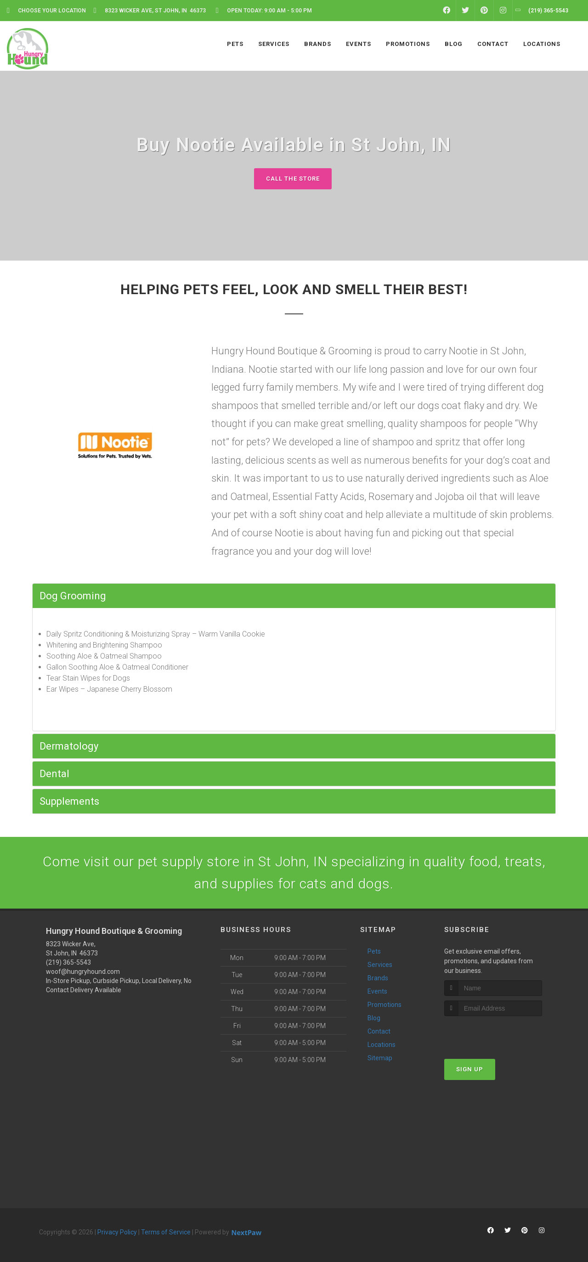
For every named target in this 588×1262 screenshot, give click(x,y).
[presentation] (493, 1033)
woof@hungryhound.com (83, 971)
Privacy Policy (117, 1232)
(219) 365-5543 (68, 962)
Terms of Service (166, 1232)
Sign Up (469, 1069)
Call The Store (293, 178)
